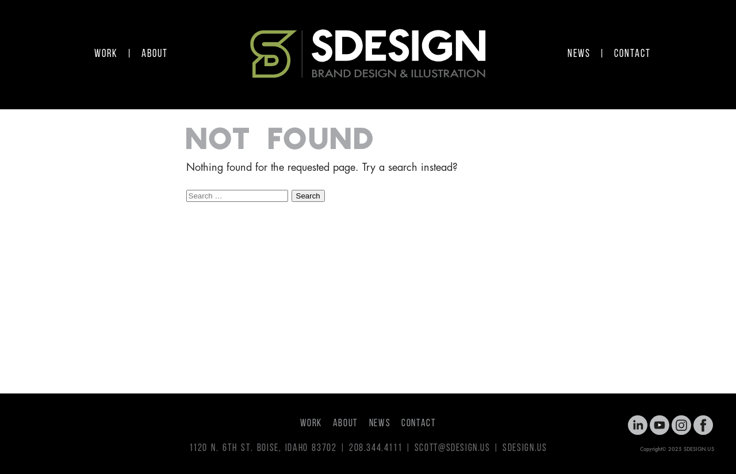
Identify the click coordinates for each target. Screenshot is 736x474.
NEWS (579, 54)
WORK (106, 54)
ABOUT (154, 54)
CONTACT (632, 54)
